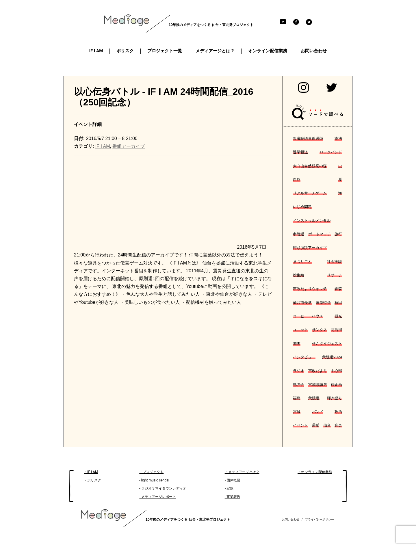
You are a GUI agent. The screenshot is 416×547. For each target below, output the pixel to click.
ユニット (300, 330)
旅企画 (336, 384)
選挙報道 (300, 152)
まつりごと (302, 261)
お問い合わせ (290, 519)
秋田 (338, 302)
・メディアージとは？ (242, 472)
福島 (296, 398)
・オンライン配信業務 (315, 472)
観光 (338, 316)
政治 (338, 412)
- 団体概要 (232, 480)
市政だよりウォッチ (310, 288)
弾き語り (334, 398)
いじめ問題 (302, 206)
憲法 (338, 138)
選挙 (315, 425)
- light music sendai (154, 480)
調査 (296, 343)
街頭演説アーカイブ (310, 247)
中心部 (336, 371)
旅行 (338, 234)
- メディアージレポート (157, 497)
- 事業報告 (232, 497)
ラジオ (298, 371)
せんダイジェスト (327, 343)
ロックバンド (331, 152)
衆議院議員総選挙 (308, 138)
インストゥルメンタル (311, 220)
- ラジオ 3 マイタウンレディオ (162, 488)
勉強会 (298, 384)
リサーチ (334, 275)
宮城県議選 (317, 384)
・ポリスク (92, 480)
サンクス (319, 330)
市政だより (317, 371)
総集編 (298, 275)
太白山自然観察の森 (310, 166)
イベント (300, 425)
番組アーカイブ (128, 146)
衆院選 (314, 398)
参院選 (298, 234)
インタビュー (304, 357)
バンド (317, 412)
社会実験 (334, 261)
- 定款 (229, 488)
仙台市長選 (302, 302)
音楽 (338, 425)
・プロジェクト (151, 472)
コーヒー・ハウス (308, 316)
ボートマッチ (319, 234)
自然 (296, 179)
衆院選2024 (332, 357)
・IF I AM (91, 472)
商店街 (336, 330)
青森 (338, 288)
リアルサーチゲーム (310, 193)
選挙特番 (323, 302)
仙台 (327, 425)
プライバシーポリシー (319, 519)
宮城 (296, 412)
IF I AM (102, 146)
